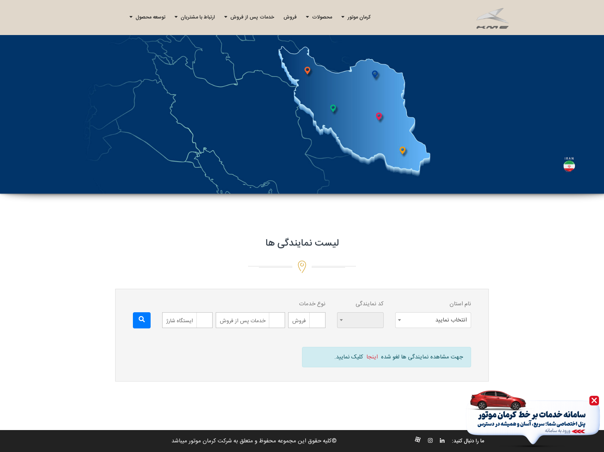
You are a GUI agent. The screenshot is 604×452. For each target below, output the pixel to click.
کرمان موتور (356, 17)
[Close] (594, 400)
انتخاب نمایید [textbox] (451, 320)
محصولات (319, 17)
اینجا (372, 357)
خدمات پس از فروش (249, 17)
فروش (290, 17)
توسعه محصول (147, 17)
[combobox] (433, 320)
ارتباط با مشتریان (194, 17)
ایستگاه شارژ (179, 321)
